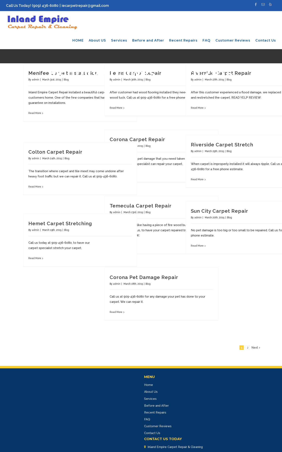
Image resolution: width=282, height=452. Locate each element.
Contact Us (152, 433)
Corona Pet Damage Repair (144, 277)
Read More (34, 113)
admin (198, 151)
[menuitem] (80, 40)
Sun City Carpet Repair (219, 211)
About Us (151, 392)
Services (150, 399)
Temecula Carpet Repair (141, 206)
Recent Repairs (155, 412)
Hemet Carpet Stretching (60, 223)
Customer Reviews (158, 426)
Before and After (156, 405)
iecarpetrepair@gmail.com (85, 5)
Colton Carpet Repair (55, 152)
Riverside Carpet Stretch (222, 145)
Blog (148, 146)
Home (148, 385)
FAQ (147, 419)
